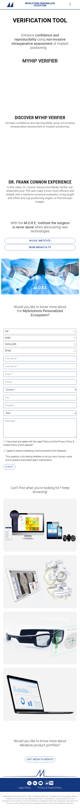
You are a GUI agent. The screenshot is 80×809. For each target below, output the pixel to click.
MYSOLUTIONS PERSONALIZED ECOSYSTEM (40, 4)
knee (8, 337)
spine (8, 350)
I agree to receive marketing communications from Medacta (36, 450)
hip (7, 331)
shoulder (10, 344)
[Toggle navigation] (70, 4)
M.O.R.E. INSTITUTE (40, 240)
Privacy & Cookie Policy (50, 787)
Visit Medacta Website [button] (40, 759)
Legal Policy (24, 787)
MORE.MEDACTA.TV (40, 247)
